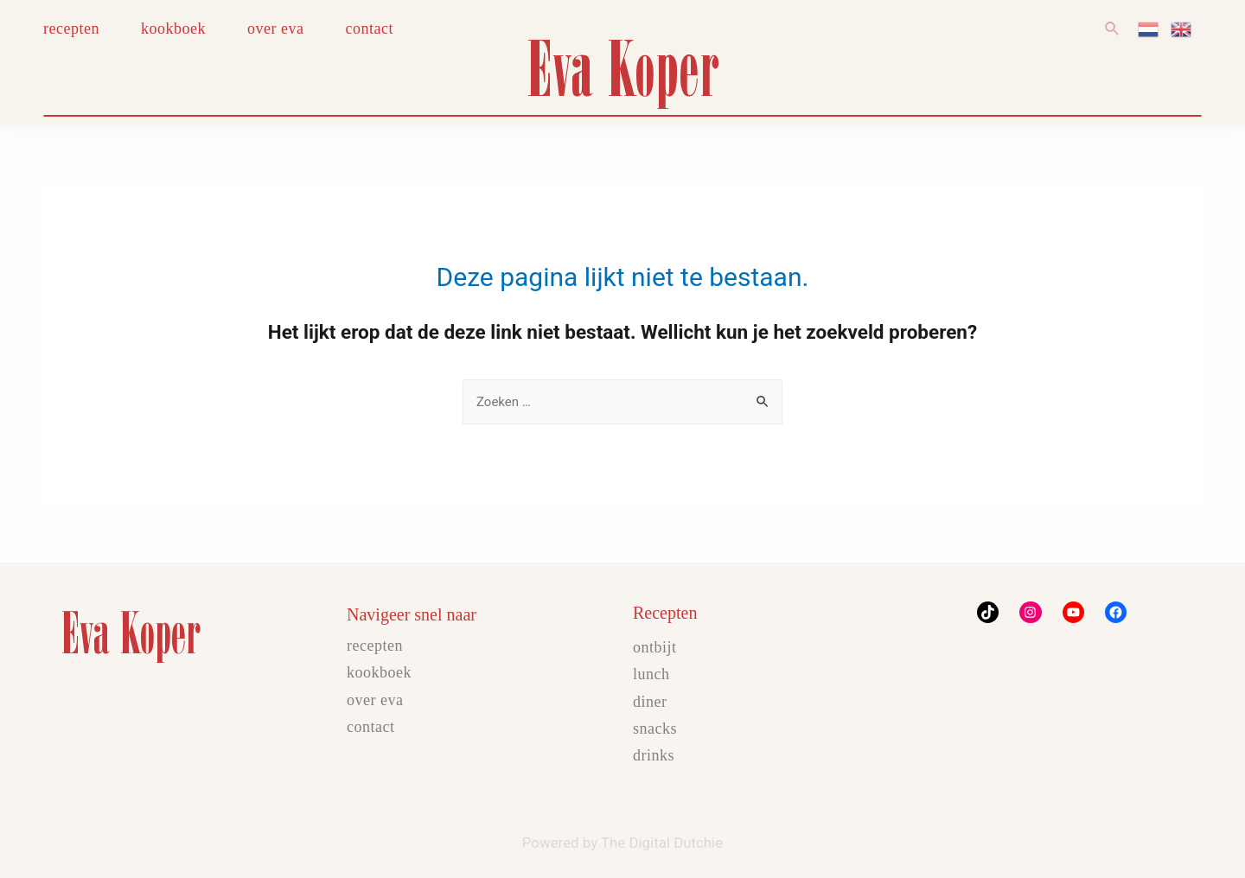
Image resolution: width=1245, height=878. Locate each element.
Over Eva (375, 700)
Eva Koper (622, 68)
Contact (370, 726)
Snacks (655, 728)
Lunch (651, 674)
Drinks (653, 755)
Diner (650, 701)
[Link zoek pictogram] (1112, 29)
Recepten (375, 645)
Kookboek (379, 672)
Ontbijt (655, 647)
